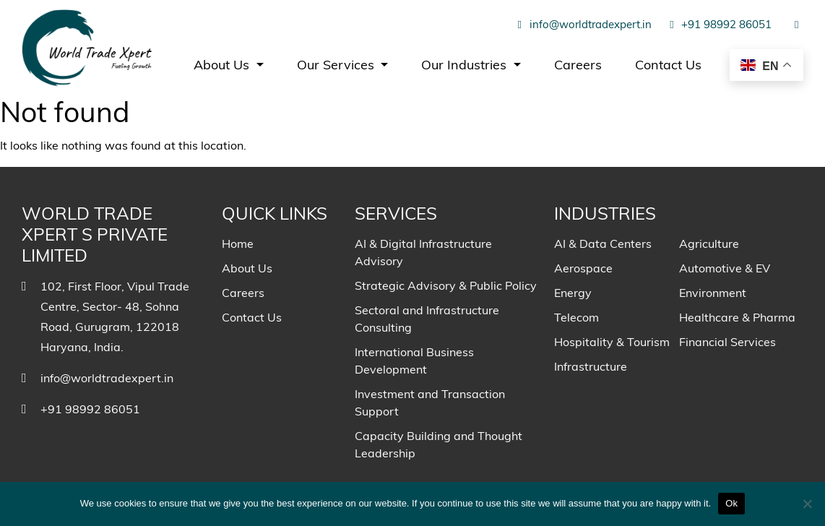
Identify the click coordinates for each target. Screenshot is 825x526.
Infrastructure (590, 366)
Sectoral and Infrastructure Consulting (427, 319)
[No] (807, 503)
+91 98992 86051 (718, 24)
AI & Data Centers (603, 243)
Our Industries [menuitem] (465, 64)
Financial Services (727, 342)
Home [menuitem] (238, 243)
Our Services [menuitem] (337, 64)
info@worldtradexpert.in (582, 24)
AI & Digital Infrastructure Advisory (423, 252)
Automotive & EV (724, 268)
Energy (573, 292)
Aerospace (583, 268)
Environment (712, 292)
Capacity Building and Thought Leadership (438, 444)
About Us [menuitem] (223, 64)
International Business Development (414, 360)
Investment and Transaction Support (430, 402)
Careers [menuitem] (578, 64)
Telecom (576, 317)
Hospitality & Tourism (612, 342)
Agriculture (709, 243)
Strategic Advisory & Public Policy (446, 285)
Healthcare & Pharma (737, 317)
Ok (731, 503)
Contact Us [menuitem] (668, 64)
